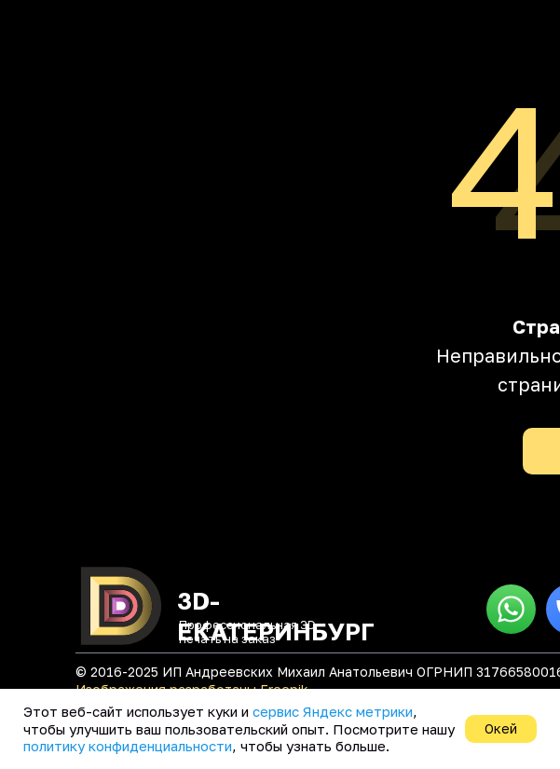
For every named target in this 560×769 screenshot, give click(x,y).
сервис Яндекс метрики (333, 711)
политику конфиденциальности (127, 745)
